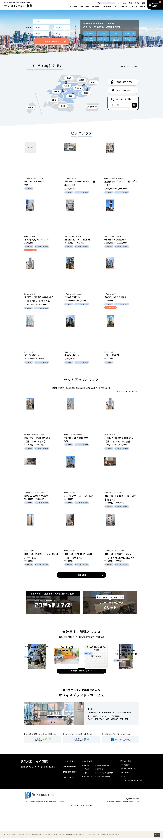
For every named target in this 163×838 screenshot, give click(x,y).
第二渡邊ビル (31, 355)
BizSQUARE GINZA (115, 297)
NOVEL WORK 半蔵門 (36, 495)
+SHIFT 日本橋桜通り (76, 437)
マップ (95, 7)
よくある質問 (124, 795)
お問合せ (62, 831)
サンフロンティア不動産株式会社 (33, 831)
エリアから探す (69, 791)
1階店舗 (103, 33)
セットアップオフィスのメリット (128, 392)
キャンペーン (138, 7)
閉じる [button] (157, 835)
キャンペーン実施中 (103, 806)
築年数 (89, 39)
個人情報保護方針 (51, 831)
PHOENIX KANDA (34, 181)
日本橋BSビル (72, 297)
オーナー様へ (122, 3)
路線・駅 (84, 7)
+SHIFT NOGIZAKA (115, 239)
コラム (122, 806)
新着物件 (90, 33)
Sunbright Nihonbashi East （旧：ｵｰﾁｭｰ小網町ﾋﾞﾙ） (126, 678)
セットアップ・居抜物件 (105, 802)
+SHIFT (93, 738)
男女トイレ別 (129, 33)
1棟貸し (116, 33)
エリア (73, 7)
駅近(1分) (100, 799)
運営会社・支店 (125, 791)
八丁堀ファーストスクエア (78, 495)
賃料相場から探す (70, 796)
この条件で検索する (51, 41)
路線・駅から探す (70, 801)
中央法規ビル (71, 355)
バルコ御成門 (111, 355)
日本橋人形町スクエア (36, 239)
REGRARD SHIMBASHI (77, 239)
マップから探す (69, 807)
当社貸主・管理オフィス (128, 798)
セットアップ (121, 7)
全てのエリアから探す (131, 66)
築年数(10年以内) (103, 795)
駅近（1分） (103, 39)
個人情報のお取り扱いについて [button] (108, 835)
